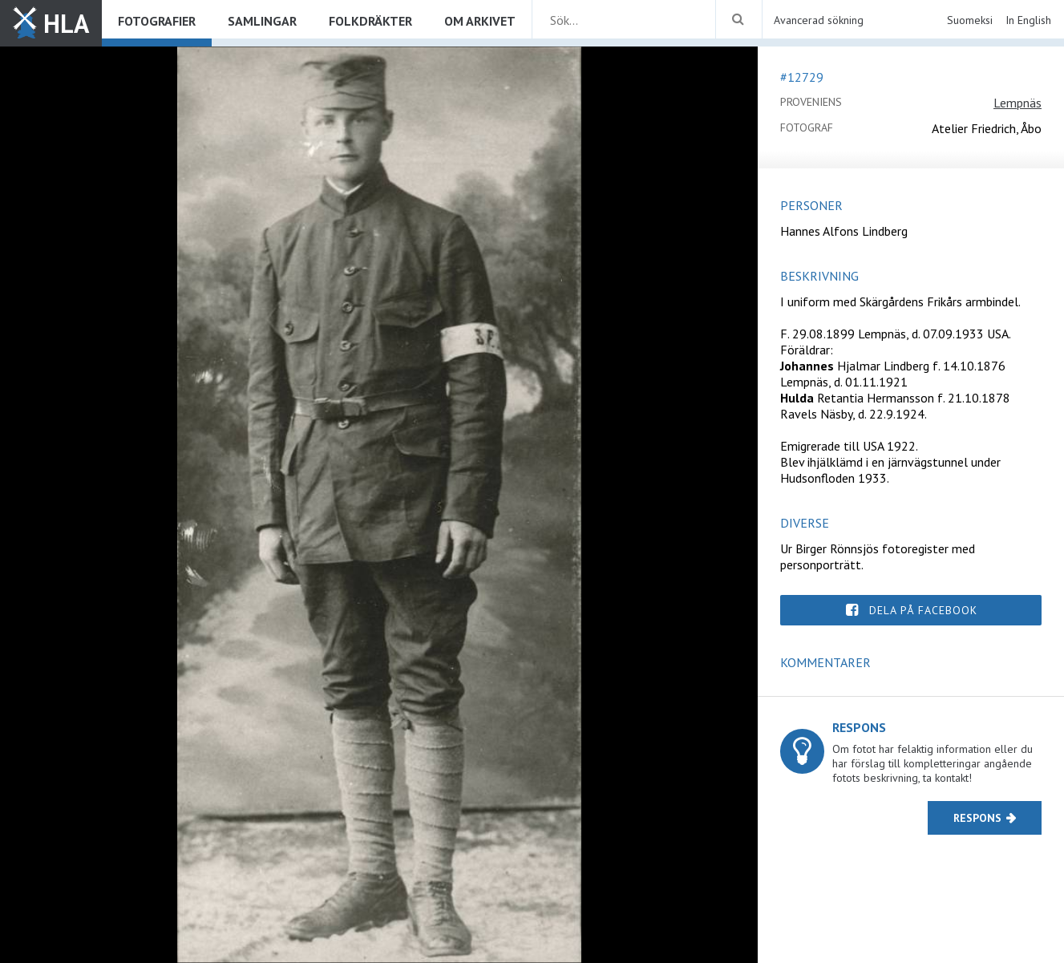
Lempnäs (1017, 103)
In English (1028, 20)
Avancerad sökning (819, 20)
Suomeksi (970, 20)
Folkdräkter (370, 21)
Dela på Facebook (923, 610)
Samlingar (262, 21)
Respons (977, 818)
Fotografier (157, 21)
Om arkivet (480, 21)
